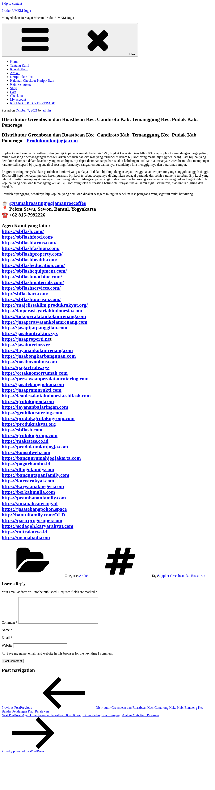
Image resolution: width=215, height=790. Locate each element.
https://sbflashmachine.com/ (32, 276)
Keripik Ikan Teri (21, 77)
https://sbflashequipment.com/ (34, 271)
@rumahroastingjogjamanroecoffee (47, 203)
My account (18, 99)
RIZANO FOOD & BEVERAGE (32, 103)
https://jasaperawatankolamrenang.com (44, 322)
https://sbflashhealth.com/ (29, 259)
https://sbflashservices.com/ (31, 288)
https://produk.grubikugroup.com (38, 418)
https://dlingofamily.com (28, 469)
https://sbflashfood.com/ (27, 237)
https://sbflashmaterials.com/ (33, 282)
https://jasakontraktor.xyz (30, 333)
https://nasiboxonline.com (29, 361)
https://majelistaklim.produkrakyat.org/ (45, 305)
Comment (9, 627)
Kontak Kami (19, 69)
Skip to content (12, 3)
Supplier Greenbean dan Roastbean (181, 575)
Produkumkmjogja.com (52, 140)
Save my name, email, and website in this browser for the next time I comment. (60, 658)
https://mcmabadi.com (26, 537)
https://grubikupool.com (28, 401)
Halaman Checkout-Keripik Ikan (32, 80)
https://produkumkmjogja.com (35, 446)
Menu (69, 40)
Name (7, 635)
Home (14, 61)
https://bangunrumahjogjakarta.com (41, 458)
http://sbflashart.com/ (25, 293)
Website (7, 650)
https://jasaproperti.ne (26, 339)
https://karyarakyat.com (28, 480)
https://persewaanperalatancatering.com (45, 378)
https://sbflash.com (22, 429)
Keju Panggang (20, 84)
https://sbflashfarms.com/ (29, 242)
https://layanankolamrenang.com (37, 350)
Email (7, 642)
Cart (13, 92)
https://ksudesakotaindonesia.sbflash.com (46, 395)
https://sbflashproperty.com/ (32, 254)
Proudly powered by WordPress (23, 756)
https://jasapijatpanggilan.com (34, 327)
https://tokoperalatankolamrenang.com (44, 316)
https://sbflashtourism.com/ (31, 299)
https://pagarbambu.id (26, 463)
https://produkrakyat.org (29, 424)
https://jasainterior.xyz (26, 344)
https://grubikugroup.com (30, 435)
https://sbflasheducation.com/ (33, 265)
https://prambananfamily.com (34, 497)
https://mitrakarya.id (24, 531)
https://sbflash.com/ (23, 231)
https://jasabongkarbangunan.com (39, 356)
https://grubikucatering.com (32, 412)
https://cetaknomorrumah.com (35, 373)
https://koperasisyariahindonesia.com (42, 310)
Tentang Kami (19, 65)
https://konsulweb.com (26, 452)
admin (46, 110)
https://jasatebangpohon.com (33, 384)
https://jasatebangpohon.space (34, 509)
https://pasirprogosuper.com (32, 520)
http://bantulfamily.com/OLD (33, 514)
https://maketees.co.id (25, 441)
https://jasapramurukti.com (32, 390)
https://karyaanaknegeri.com (33, 486)
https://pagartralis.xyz (25, 367)
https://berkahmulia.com (28, 492)
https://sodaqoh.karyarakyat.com (37, 526)
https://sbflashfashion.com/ (30, 248)
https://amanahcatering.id (30, 503)
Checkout (16, 95)
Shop (13, 88)
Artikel (15, 73)
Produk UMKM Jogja (16, 10)
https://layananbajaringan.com (35, 407)
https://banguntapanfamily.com (35, 475)
